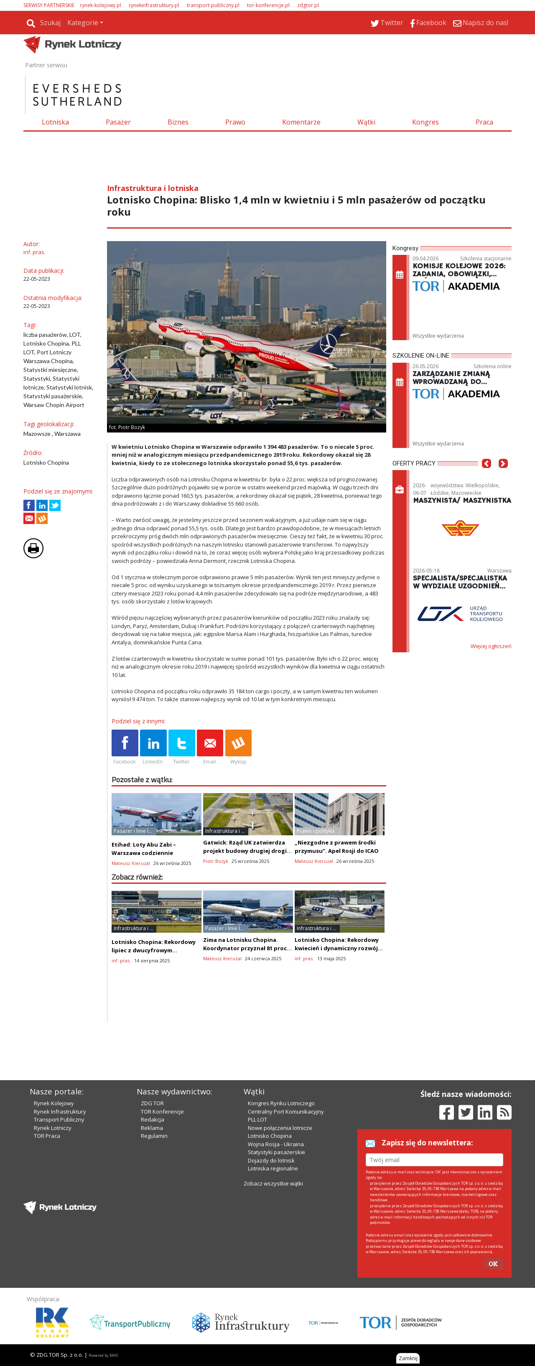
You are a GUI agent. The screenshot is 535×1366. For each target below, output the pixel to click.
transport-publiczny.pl (213, 5)
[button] (486, 476)
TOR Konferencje (162, 1111)
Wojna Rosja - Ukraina (276, 1144)
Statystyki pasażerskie (276, 1152)
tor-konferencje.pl (268, 5)
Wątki (366, 122)
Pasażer (118, 122)
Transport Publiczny (59, 1119)
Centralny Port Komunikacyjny (286, 1111)
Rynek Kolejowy (54, 1103)
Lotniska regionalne (273, 1168)
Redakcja (152, 1119)
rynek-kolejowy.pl (100, 5)
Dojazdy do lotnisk (271, 1160)
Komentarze (301, 122)
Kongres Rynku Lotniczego (281, 1103)
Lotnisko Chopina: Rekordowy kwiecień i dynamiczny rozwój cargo (337, 948)
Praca (484, 122)
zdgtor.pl (308, 5)
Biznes (178, 122)
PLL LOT (257, 1119)
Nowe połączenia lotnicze (280, 1128)
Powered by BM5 (103, 1355)
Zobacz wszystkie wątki (273, 1183)
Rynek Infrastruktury (60, 1111)
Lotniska (55, 122)
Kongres (425, 122)
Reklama (152, 1128)
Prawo (235, 122)
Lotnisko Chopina (270, 1136)
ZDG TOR (152, 1103)
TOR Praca (47, 1136)
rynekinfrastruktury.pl (154, 5)
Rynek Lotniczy (52, 1128)
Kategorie (82, 22)
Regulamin (154, 1136)
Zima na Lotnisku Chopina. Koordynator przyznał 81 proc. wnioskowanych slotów (245, 948)
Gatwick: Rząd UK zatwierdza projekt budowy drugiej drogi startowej (245, 851)
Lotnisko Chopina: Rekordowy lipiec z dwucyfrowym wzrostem (154, 950)
